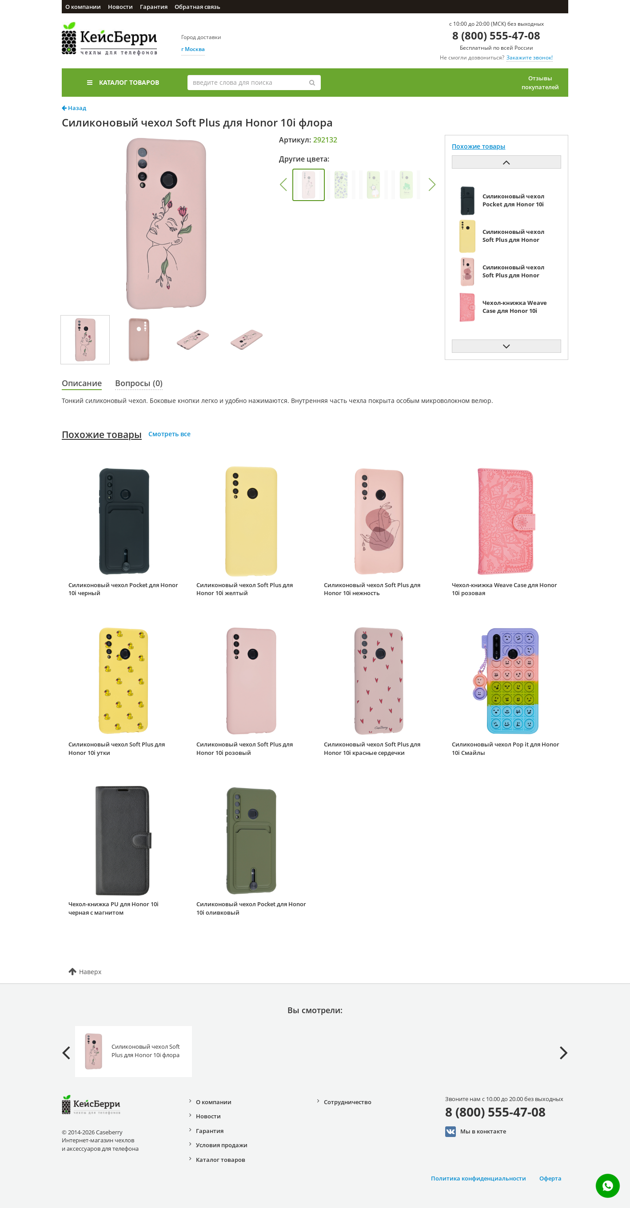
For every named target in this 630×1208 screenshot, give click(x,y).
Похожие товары (102, 434)
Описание (82, 383)
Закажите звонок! (529, 57)
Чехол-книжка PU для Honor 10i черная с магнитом (113, 908)
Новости (120, 7)
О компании (83, 7)
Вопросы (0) (139, 383)
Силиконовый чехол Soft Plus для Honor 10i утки (116, 748)
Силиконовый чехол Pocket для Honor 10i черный (123, 589)
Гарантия (153, 7)
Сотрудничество (347, 1102)
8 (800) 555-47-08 (496, 35)
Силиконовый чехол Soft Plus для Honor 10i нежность (372, 589)
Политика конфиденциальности (478, 1178)
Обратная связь (197, 7)
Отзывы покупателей (540, 82)
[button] (283, 184)
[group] (308, 185)
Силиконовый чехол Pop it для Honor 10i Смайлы (505, 748)
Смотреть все (169, 434)
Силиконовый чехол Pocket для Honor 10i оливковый (251, 908)
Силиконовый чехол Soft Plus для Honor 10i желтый (244, 589)
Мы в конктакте (475, 1131)
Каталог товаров (123, 82)
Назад (74, 108)
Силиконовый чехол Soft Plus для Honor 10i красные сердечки (372, 748)
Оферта (550, 1178)
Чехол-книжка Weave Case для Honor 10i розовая (504, 589)
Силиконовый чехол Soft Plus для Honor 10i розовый (244, 748)
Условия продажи (221, 1145)
